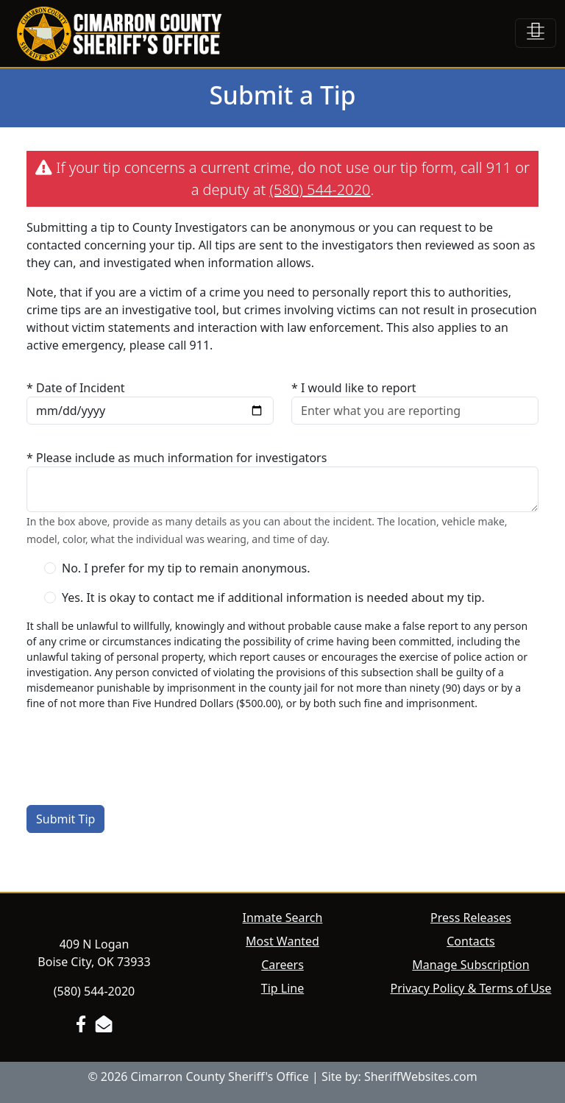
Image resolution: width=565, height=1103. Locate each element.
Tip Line (282, 988)
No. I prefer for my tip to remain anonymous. (186, 568)
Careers (282, 965)
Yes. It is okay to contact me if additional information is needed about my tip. (273, 597)
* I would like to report (353, 388)
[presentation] (138, 751)
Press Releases (470, 917)
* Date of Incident (75, 388)
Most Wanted (282, 941)
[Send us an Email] (104, 1023)
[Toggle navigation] (535, 33)
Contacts (471, 941)
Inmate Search (283, 917)
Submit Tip (65, 819)
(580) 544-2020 (320, 189)
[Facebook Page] (81, 1023)
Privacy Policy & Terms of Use (471, 988)
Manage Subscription (470, 965)
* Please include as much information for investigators (176, 458)
